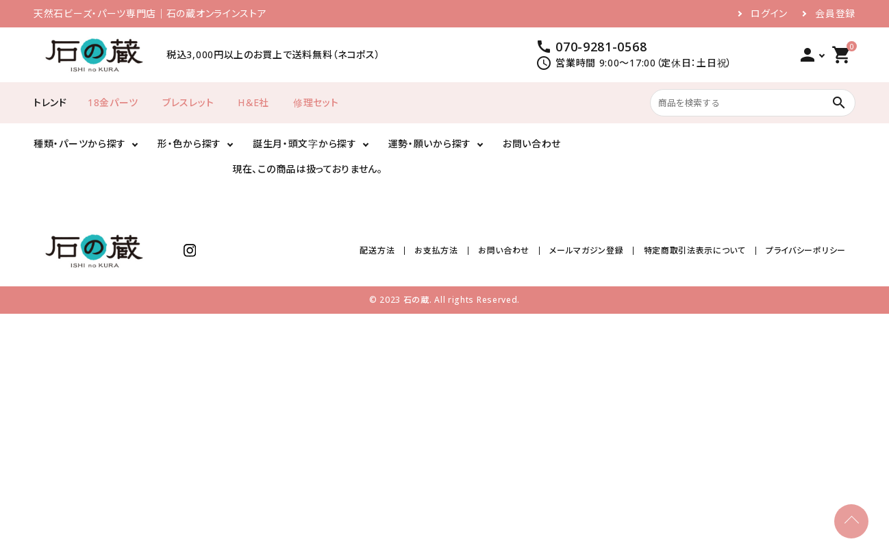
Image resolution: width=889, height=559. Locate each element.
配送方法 (377, 250)
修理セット (316, 102)
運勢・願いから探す (429, 143)
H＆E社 (253, 102)
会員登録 (835, 13)
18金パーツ (113, 102)
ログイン (769, 13)
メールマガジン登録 (586, 250)
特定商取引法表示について (695, 250)
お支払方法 (437, 250)
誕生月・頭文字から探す (305, 143)
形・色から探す (189, 143)
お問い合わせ (532, 143)
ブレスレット (188, 102)
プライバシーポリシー (806, 250)
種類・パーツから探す (80, 143)
